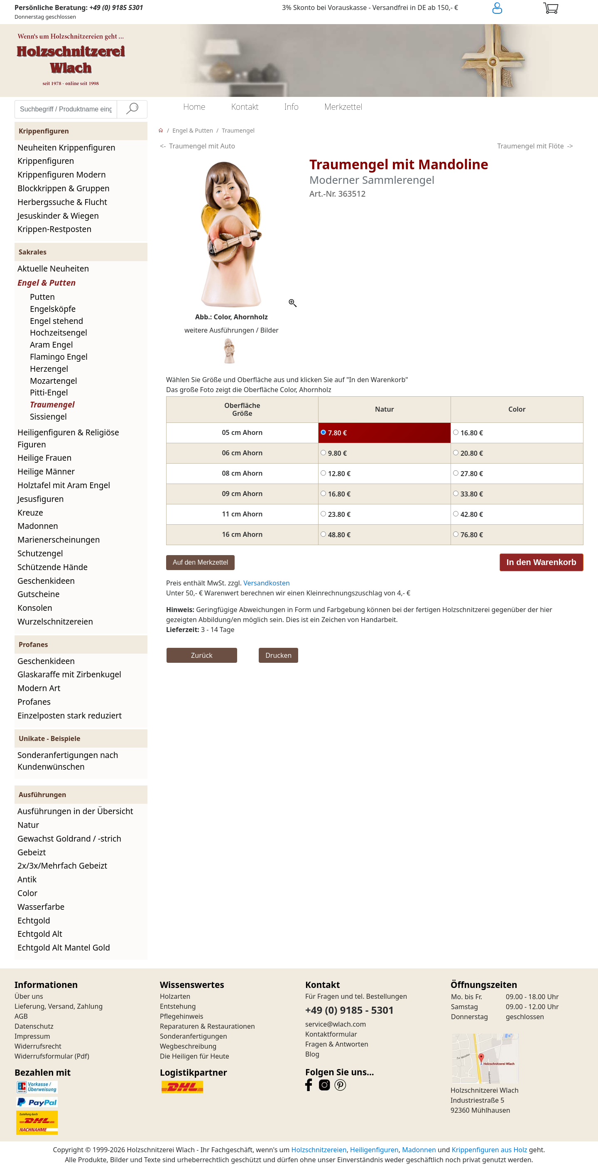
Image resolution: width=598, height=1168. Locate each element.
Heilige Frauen (44, 457)
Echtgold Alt (39, 933)
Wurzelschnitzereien (55, 621)
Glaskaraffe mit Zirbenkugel (69, 674)
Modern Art (39, 688)
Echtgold (33, 920)
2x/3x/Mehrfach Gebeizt (62, 865)
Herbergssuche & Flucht (62, 201)
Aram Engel (51, 344)
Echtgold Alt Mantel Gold (63, 947)
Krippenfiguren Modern (61, 174)
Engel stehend (56, 320)
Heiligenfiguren (374, 1149)
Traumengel (52, 404)
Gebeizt (31, 852)
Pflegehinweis (181, 1016)
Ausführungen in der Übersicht (75, 811)
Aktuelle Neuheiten (53, 268)
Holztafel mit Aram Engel (63, 485)
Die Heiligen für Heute (194, 1056)
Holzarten (175, 996)
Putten (42, 296)
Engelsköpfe (53, 308)
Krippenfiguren (45, 160)
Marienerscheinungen (58, 539)
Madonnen (37, 525)
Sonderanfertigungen (193, 1036)
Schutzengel (40, 553)
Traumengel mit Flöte (530, 146)
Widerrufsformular (44, 1056)
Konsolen (34, 607)
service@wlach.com (335, 1024)
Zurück (202, 655)
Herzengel (49, 368)
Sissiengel (48, 416)
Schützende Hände (52, 567)
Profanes (34, 701)
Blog (312, 1054)
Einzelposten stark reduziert (69, 715)
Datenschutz (34, 1026)
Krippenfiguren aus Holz (489, 1149)
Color (27, 893)
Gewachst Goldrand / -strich (69, 838)
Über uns (29, 996)
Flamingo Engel (59, 356)
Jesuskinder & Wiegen (58, 215)
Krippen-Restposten (54, 229)
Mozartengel (53, 380)
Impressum (32, 1036)
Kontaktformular (331, 1034)
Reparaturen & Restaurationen (207, 1026)
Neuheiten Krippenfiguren (66, 147)
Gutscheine (38, 594)
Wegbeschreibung (188, 1046)
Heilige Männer (46, 471)
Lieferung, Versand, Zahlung (59, 1006)
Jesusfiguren (40, 498)
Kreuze (30, 512)
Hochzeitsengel (58, 332)
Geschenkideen (46, 580)
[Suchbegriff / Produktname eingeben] (66, 109)
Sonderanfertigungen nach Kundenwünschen (67, 761)
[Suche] (132, 109)
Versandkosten (266, 583)
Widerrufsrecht (38, 1046)
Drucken (278, 655)
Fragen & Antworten (336, 1044)
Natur (28, 824)
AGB (21, 1016)
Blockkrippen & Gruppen (63, 188)
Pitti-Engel (49, 392)
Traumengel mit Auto (202, 146)
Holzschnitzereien (319, 1149)
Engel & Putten (46, 282)
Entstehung (178, 1006)
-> (570, 146)
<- (163, 146)
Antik (27, 879)
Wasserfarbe (40, 906)
